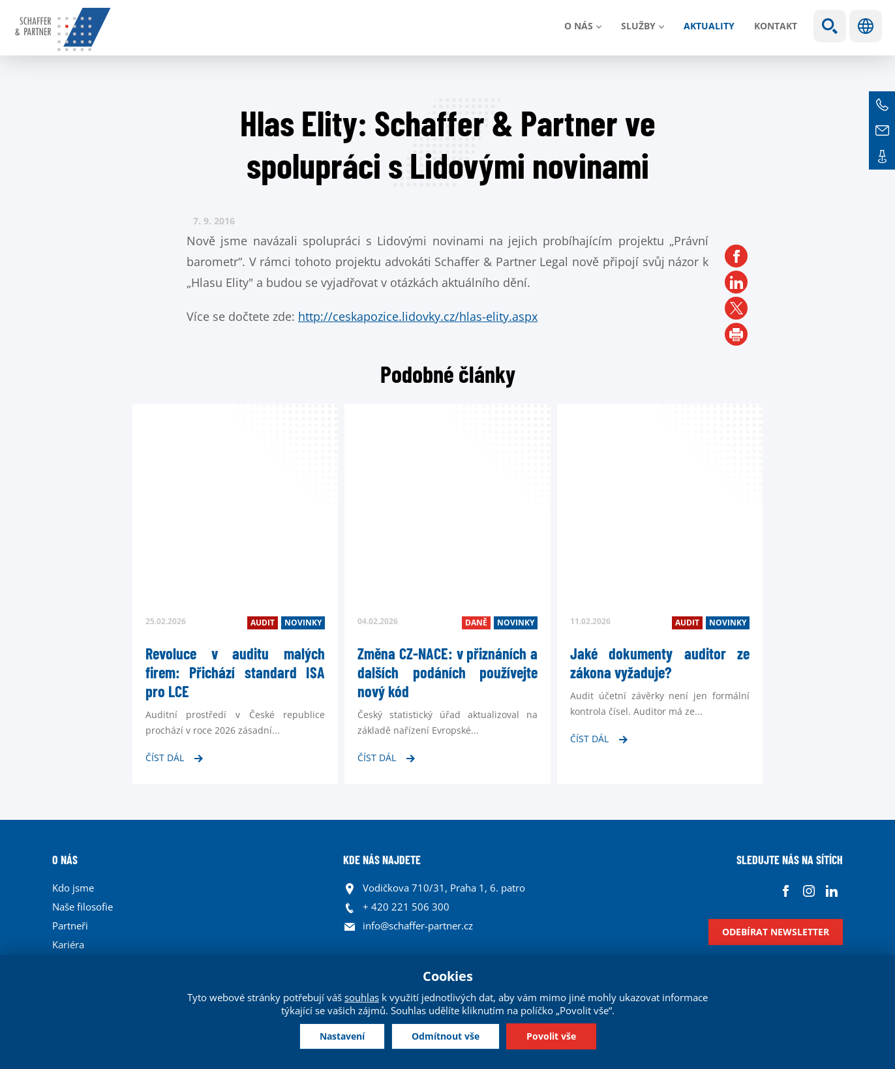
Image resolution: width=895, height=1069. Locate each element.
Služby (638, 26)
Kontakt (775, 26)
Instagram (808, 891)
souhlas (361, 997)
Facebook (785, 891)
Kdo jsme (73, 887)
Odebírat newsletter (775, 932)
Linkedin (831, 891)
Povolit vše (551, 1036)
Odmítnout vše (445, 1036)
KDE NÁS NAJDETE (382, 859)
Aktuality (709, 26)
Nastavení (342, 1036)
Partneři (70, 925)
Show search (829, 26)
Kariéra (68, 944)
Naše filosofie (82, 906)
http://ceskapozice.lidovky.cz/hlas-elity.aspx (418, 316)
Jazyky (865, 26)
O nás (578, 26)
